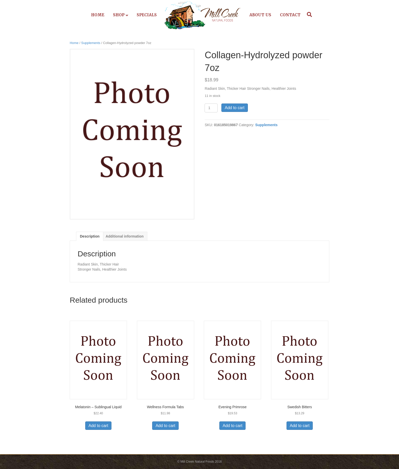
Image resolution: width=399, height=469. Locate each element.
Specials (147, 14)
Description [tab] (89, 236)
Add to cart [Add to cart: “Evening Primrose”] (232, 425)
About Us (260, 14)
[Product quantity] (211, 108)
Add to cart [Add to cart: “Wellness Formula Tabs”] (165, 425)
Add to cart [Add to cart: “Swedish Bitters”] (299, 425)
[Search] (308, 14)
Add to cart (234, 108)
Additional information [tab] (125, 236)
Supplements (90, 43)
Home (97, 14)
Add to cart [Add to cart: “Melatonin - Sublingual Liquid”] (98, 425)
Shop (118, 14)
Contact (290, 14)
